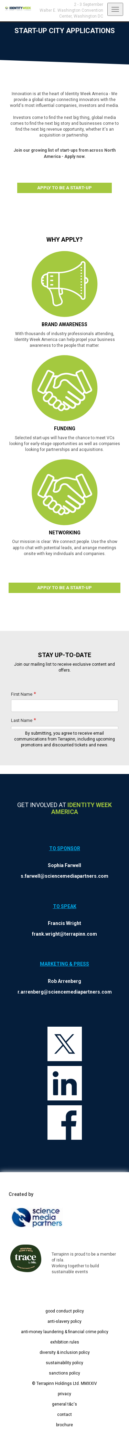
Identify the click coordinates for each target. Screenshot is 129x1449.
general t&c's (64, 1404)
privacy (64, 1393)
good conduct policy (64, 1311)
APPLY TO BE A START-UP (64, 187)
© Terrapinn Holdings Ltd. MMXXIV (64, 1383)
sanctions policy (64, 1373)
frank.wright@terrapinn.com (64, 934)
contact (64, 1414)
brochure (64, 1424)
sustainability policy (64, 1362)
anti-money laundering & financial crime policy (64, 1331)
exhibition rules (64, 1342)
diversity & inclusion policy (65, 1352)
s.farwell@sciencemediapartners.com (64, 876)
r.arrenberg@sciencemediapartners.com (65, 992)
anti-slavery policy (64, 1321)
